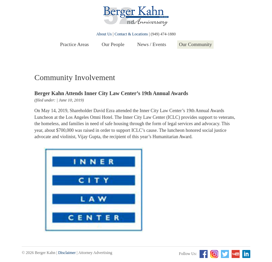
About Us (103, 34)
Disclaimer (67, 252)
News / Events (151, 44)
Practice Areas (74, 44)
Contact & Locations (131, 34)
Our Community (195, 44)
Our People (113, 44)
